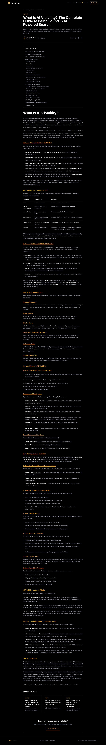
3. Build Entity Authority (31, 90)
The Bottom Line (29, 105)
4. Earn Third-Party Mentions (33, 93)
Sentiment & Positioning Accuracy (34, 68)
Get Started (94, 2)
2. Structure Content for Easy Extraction (35, 88)
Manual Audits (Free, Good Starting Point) (36, 77)
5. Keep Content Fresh (31, 95)
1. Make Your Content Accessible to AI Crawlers (37, 86)
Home (24, 10)
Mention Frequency (30, 61)
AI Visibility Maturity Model (32, 100)
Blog (83, 2)
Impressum (52, 740)
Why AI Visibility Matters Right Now (34, 51)
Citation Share (29, 66)
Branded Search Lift (30, 72)
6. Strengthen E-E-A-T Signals (33, 97)
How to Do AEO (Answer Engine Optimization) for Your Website (53, 702)
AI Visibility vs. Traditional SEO (33, 54)
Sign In (87, 2)
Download (78, 2)
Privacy (42, 740)
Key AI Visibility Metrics (31, 59)
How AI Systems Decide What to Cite (35, 56)
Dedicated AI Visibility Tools (32, 79)
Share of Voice (29, 63)
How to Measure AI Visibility (32, 75)
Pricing (73, 2)
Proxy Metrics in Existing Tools (33, 81)
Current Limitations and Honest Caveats (36, 102)
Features (69, 2)
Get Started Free (52, 728)
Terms (46, 740)
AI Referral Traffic (30, 70)
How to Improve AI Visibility (32, 84)
